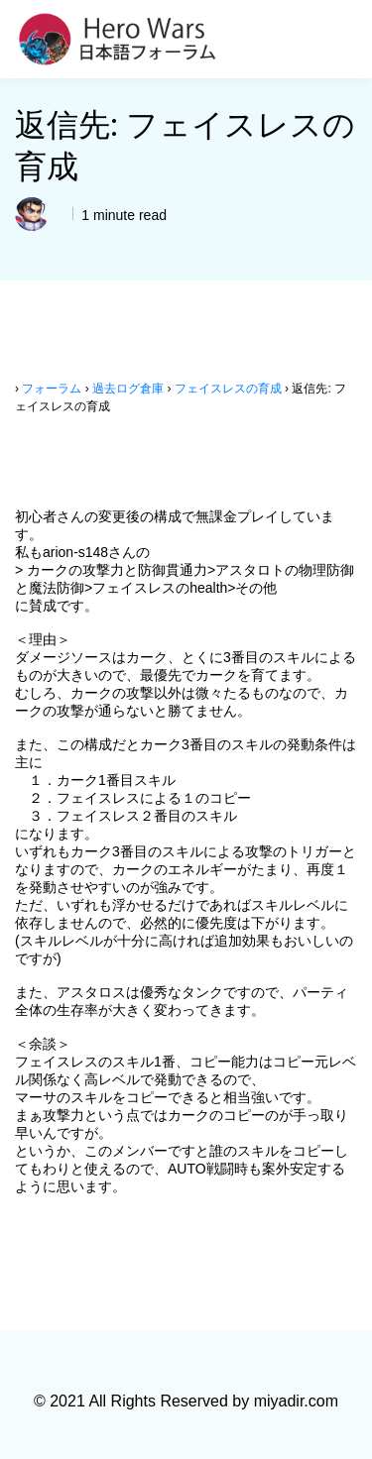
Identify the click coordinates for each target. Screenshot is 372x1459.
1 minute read (122, 215)
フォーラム (51, 388)
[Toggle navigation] (345, 40)
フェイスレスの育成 (228, 388)
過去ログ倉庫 (128, 388)
